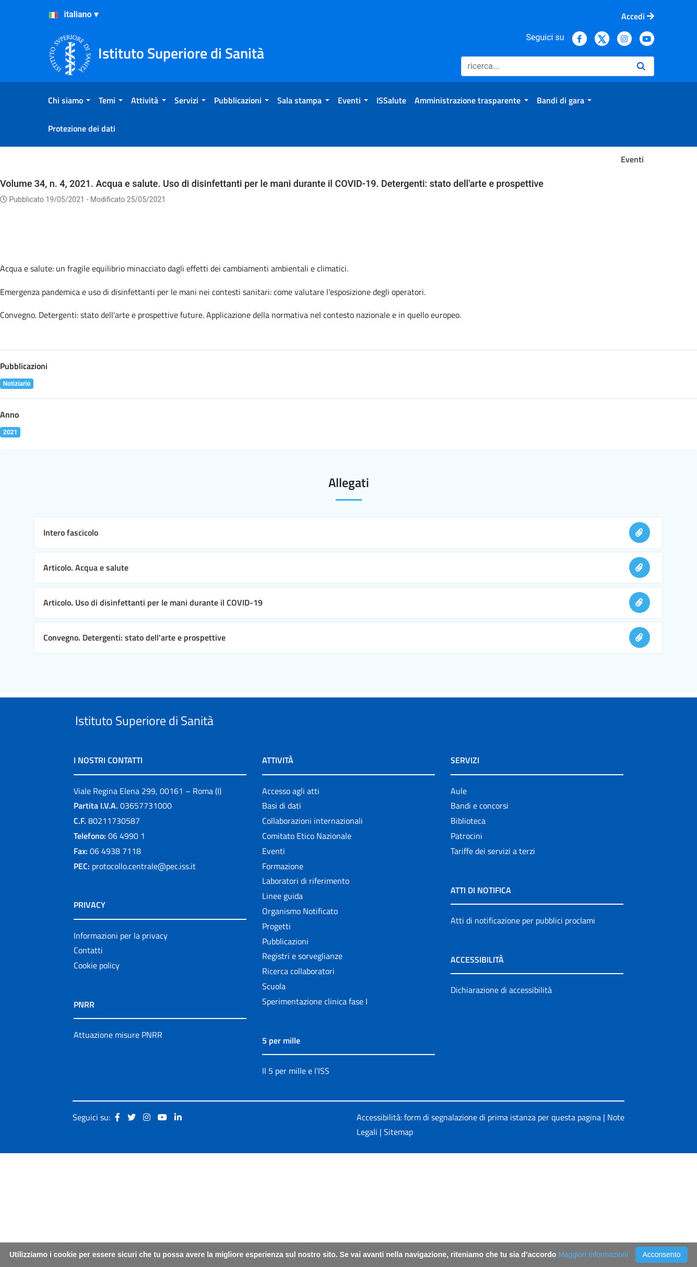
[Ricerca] (545, 66)
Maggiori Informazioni (593, 1254)
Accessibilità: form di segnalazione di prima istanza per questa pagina (479, 1230)
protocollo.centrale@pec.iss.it (144, 979)
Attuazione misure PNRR (118, 1148)
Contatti (88, 1064)
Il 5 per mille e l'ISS (295, 1184)
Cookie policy (97, 1079)
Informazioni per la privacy (121, 1049)
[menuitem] (69, 100)
